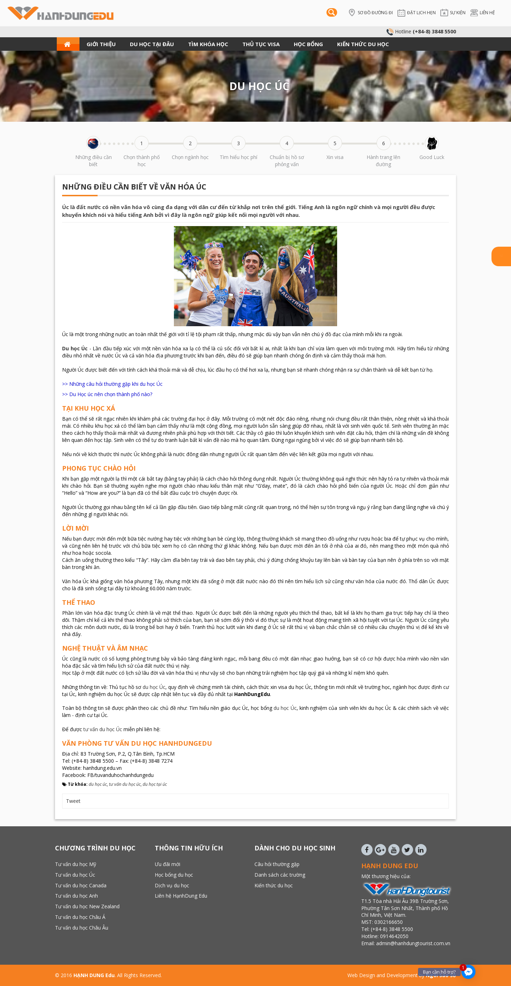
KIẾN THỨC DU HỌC (363, 44)
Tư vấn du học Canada (80, 885)
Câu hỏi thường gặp (277, 864)
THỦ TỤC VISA (261, 44)
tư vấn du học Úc (102, 729)
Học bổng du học (174, 874)
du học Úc (154, 687)
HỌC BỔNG (308, 44)
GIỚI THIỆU (101, 44)
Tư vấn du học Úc (75, 874)
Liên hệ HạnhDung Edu (181, 895)
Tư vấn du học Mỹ (75, 864)
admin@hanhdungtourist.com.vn (414, 943)
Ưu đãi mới (167, 864)
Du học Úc (75, 348)
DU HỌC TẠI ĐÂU (152, 44)
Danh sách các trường (279, 874)
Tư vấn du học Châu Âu (81, 927)
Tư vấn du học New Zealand (87, 906)
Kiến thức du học (273, 885)
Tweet (73, 801)
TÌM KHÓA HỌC (208, 44)
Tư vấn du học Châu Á (80, 917)
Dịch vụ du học (172, 885)
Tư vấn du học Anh (76, 895)
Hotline (421, 31)
